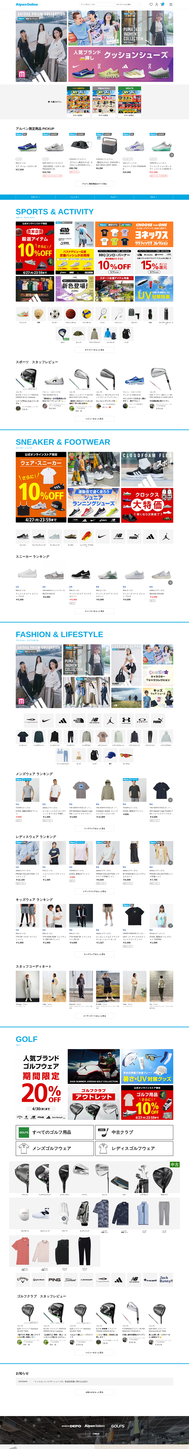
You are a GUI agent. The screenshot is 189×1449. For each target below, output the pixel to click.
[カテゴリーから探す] (128, 4)
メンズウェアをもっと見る (94, 829)
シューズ (73, 197)
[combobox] (96, 4)
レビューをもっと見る (94, 419)
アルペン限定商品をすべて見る (94, 184)
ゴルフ (152, 197)
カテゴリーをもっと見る (94, 350)
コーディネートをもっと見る (94, 1016)
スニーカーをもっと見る (94, 611)
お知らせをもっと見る (94, 1392)
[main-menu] (171, 4)
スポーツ (34, 197)
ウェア (113, 197)
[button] (171, 155)
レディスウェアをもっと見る (94, 891)
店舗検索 (95, 1434)
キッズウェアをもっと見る (94, 954)
